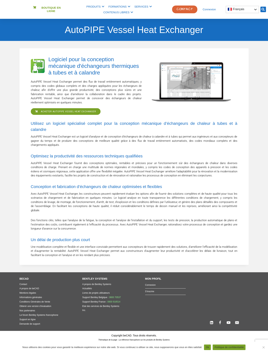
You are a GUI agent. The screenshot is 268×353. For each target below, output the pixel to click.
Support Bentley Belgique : (101, 297)
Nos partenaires (27, 310)
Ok (207, 347)
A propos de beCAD (29, 288)
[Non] (263, 347)
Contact (23, 284)
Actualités (87, 288)
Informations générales (31, 297)
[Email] (237, 322)
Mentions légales (28, 293)
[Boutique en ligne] (34, 7)
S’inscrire (149, 291)
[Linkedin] (211, 322)
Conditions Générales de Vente (35, 301)
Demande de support (30, 324)
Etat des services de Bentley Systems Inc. (100, 308)
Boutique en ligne (51, 9)
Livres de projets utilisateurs (96, 293)
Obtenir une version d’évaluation (35, 306)
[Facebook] (220, 322)
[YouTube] (228, 322)
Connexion (209, 9)
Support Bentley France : (101, 301)
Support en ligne (28, 319)
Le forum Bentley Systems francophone (39, 315)
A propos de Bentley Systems (96, 284)
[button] (263, 9)
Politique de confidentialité (229, 347)
